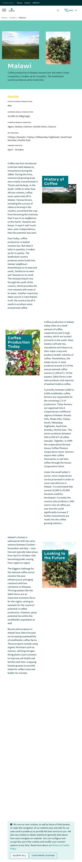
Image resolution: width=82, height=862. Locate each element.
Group (19, 3)
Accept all (19, 855)
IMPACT (36, 3)
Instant (27, 3)
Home (4, 18)
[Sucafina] (12, 10)
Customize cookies (43, 855)
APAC (70, 10)
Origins (13, 18)
